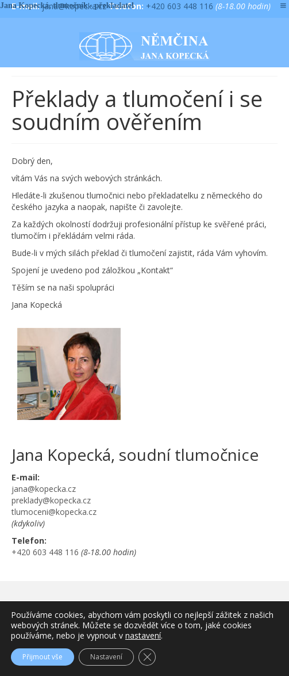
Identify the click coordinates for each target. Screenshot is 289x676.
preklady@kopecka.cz (51, 500)
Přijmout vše (42, 657)
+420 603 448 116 (179, 6)
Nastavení (106, 657)
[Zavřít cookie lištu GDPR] (147, 657)
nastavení (143, 636)
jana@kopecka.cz (43, 488)
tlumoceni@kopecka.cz (54, 511)
